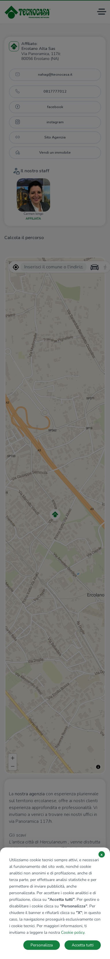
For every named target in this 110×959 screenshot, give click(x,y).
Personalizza (42, 945)
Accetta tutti (83, 945)
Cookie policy (72, 932)
